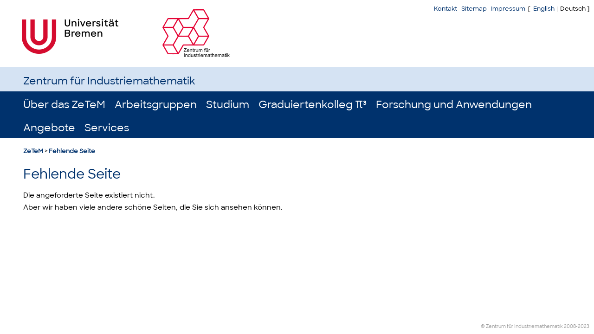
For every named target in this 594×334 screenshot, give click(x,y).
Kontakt (445, 9)
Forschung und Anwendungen (454, 104)
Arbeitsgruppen (156, 104)
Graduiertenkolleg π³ (312, 104)
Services (106, 128)
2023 (583, 326)
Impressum (508, 9)
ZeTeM (33, 151)
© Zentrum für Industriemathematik (522, 326)
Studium (227, 104)
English (544, 9)
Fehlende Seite (72, 151)
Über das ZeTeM (64, 104)
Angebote (49, 128)
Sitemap (474, 9)
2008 (570, 326)
